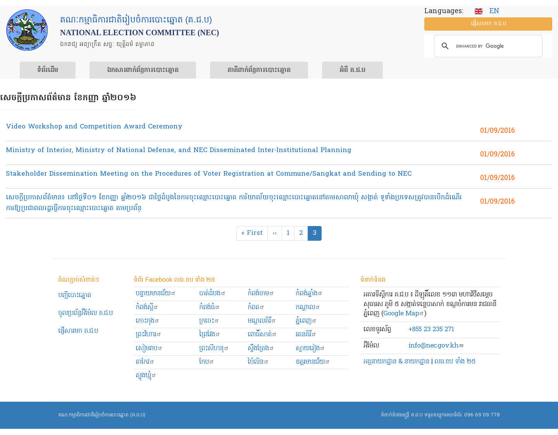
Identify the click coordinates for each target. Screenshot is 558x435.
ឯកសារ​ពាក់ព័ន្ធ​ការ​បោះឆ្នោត (143, 70)
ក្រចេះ (209, 321)
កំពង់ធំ (209, 307)
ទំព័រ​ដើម (47, 70)
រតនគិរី (306, 334)
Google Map (403, 314)
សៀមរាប (149, 348)
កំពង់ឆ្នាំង (309, 293)
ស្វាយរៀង (310, 348)
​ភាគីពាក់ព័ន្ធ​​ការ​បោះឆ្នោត (259, 70)
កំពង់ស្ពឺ (147, 307)
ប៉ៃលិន (258, 362)
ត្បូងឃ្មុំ (146, 375)
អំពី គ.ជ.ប (352, 70)
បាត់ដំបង (212, 293)
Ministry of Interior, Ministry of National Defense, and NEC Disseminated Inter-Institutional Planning (178, 150)
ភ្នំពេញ (306, 321)
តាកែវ (145, 362)
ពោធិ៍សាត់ (262, 334)
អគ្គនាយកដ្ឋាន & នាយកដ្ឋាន (396, 361)
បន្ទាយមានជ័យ (156, 293)
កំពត (256, 307)
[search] (487, 46)
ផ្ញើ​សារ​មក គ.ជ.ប (488, 24)
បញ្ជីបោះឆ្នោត (74, 295)
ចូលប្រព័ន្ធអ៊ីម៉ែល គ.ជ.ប (85, 313)
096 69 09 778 (482, 415)
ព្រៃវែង (209, 334)
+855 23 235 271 (431, 329)
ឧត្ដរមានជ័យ (313, 362)
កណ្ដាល (308, 307)
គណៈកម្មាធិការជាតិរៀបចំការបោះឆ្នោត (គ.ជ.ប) (101, 415)
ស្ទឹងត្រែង (261, 348)
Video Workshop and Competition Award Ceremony (94, 127)
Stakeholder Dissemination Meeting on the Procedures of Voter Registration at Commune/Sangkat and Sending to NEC (209, 174)
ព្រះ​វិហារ (149, 334)
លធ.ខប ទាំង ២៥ (454, 361)
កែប (206, 362)
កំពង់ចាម (261, 293)
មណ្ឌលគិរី (262, 321)
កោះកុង (148, 321)
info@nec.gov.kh (436, 346)
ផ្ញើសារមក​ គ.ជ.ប (78, 331)
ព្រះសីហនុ (214, 348)
